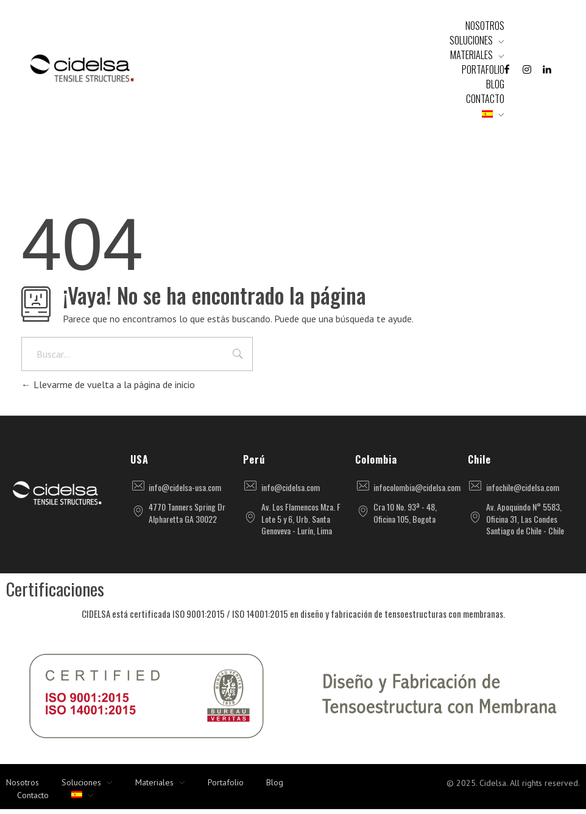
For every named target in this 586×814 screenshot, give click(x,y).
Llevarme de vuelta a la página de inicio (108, 384)
